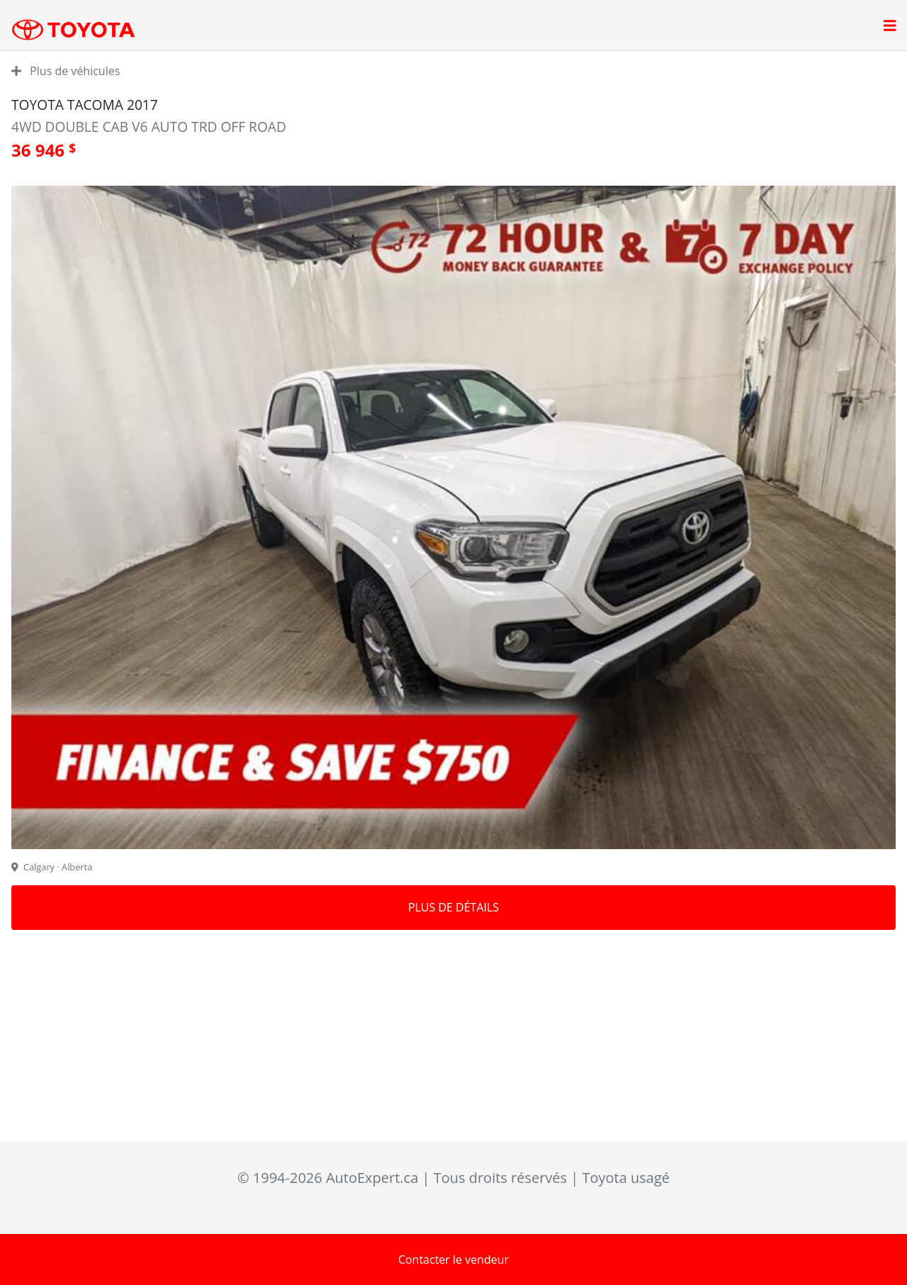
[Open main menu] (890, 26)
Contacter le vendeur (453, 1259)
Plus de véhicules (65, 71)
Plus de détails (453, 907)
